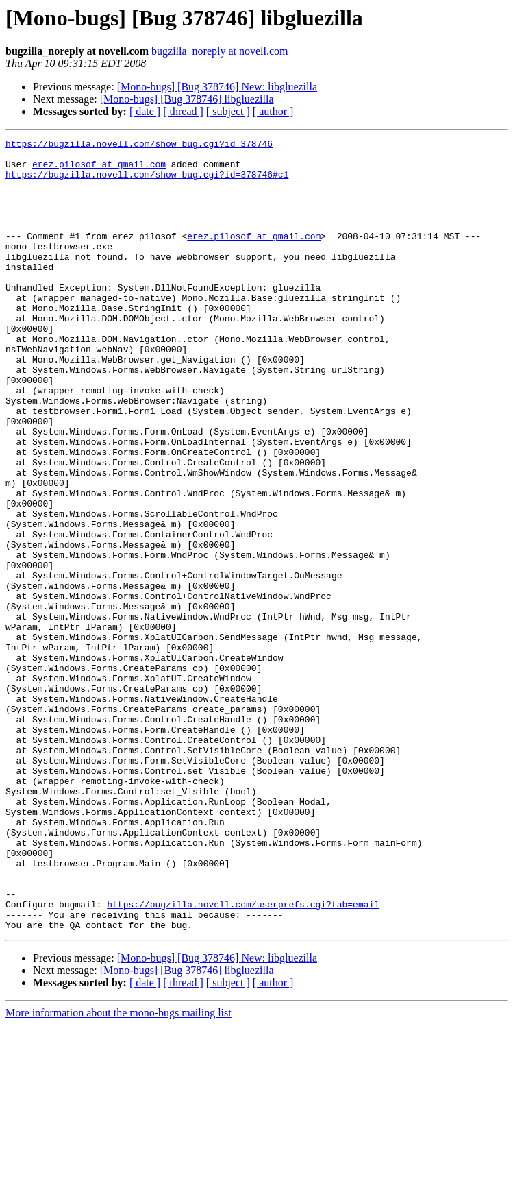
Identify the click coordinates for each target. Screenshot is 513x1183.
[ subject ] (228, 111)
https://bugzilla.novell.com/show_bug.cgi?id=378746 (139, 145)
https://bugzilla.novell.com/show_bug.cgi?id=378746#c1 (146, 182)
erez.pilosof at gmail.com (99, 170)
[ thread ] (183, 111)
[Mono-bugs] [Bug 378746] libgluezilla (187, 99)
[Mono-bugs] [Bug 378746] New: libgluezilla (217, 87)
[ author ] (273, 111)
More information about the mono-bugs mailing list (118, 1171)
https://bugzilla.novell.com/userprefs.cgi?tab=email (243, 1058)
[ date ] (144, 111)
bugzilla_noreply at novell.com (219, 51)
